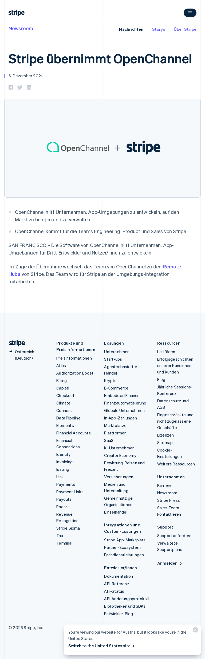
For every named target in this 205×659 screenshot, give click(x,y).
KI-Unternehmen (119, 447)
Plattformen (115, 433)
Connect (64, 410)
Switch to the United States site (101, 645)
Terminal (64, 543)
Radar (61, 506)
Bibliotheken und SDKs (124, 606)
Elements (65, 425)
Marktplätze (115, 425)
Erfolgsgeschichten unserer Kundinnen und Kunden (175, 365)
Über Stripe (185, 29)
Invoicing (64, 461)
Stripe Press (168, 500)
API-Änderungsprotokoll (126, 598)
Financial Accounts (73, 433)
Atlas (61, 365)
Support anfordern (174, 535)
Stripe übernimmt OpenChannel (100, 58)
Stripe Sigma (68, 528)
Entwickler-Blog (118, 613)
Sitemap (165, 442)
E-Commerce (116, 388)
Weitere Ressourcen (176, 464)
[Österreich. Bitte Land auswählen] (28, 354)
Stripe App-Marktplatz (124, 539)
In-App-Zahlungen (120, 418)
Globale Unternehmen (124, 410)
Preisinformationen (74, 358)
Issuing (62, 469)
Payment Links (70, 491)
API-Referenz (116, 583)
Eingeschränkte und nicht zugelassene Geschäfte (175, 421)
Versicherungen (118, 476)
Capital (62, 388)
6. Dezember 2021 (25, 75)
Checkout (65, 395)
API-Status (114, 591)
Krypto (110, 380)
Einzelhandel (115, 512)
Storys (158, 29)
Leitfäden (166, 351)
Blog (161, 379)
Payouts (64, 499)
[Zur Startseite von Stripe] (15, 343)
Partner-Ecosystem (122, 547)
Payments (65, 484)
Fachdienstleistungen (124, 554)
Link (60, 476)
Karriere (164, 485)
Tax (59, 535)
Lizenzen (165, 435)
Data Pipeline (68, 418)
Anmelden (170, 563)
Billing (61, 380)
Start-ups (113, 359)
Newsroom (21, 28)
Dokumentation (118, 576)
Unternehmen (116, 351)
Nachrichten (131, 29)
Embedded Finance (122, 395)
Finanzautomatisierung (125, 403)
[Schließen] (194, 631)
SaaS (108, 440)
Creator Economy (120, 455)
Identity (63, 454)
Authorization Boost (74, 373)
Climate (63, 403)
